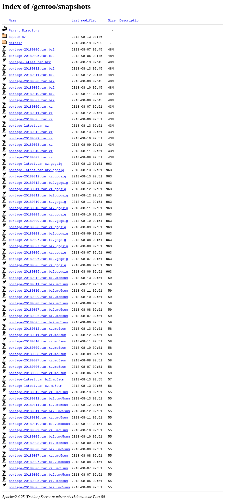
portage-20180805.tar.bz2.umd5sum (39, 487)
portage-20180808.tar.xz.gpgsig (37, 227)
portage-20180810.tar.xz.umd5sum (38, 417)
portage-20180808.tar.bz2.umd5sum (39, 449)
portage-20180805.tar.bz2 (32, 55)
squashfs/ (17, 36)
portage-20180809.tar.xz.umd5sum (38, 430)
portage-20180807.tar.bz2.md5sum (38, 309)
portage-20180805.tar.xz (31, 119)
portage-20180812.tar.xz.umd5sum (38, 392)
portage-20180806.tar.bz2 (32, 49)
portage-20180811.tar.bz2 (32, 74)
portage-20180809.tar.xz (31, 138)
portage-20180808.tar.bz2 (32, 81)
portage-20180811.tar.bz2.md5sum (38, 284)
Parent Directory (24, 30)
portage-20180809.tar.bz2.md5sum (38, 297)
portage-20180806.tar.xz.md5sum (37, 366)
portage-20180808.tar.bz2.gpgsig (38, 233)
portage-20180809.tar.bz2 (32, 87)
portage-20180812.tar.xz (31, 132)
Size (111, 20)
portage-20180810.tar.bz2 (32, 94)
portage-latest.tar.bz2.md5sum (36, 379)
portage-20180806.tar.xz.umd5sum (38, 468)
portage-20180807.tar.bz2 (32, 100)
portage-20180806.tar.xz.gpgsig (37, 252)
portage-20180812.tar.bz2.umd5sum (39, 398)
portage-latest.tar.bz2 (30, 62)
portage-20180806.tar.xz (31, 106)
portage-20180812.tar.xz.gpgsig (37, 176)
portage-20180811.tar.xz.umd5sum (38, 404)
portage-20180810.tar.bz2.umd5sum (39, 423)
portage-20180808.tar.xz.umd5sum (38, 442)
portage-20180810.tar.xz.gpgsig (37, 201)
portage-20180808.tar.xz (31, 144)
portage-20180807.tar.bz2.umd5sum (39, 462)
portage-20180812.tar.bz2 (32, 68)
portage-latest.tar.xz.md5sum (35, 385)
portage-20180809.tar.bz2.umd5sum (39, 436)
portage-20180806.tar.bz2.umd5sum (39, 474)
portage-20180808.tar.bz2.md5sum (38, 303)
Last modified (84, 20)
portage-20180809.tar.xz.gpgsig (37, 214)
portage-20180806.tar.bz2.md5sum (38, 316)
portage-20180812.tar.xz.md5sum (37, 328)
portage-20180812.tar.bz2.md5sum (38, 278)
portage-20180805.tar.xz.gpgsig (37, 265)
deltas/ (15, 43)
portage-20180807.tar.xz (31, 157)
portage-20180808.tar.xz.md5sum (37, 354)
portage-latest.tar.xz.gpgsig (35, 163)
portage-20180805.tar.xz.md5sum (37, 373)
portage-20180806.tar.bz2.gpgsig (38, 258)
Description (129, 20)
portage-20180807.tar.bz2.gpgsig (38, 246)
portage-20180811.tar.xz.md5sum (37, 335)
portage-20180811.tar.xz (31, 113)
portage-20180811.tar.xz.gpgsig (37, 189)
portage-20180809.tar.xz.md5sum (37, 347)
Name (12, 20)
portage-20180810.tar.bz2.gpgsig (38, 208)
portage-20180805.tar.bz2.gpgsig (38, 271)
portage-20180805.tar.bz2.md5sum (38, 322)
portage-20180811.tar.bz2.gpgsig (38, 195)
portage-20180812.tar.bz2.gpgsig (38, 182)
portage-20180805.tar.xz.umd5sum (38, 481)
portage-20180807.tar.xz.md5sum (37, 360)
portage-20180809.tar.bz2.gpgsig (38, 220)
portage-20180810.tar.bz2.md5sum (38, 290)
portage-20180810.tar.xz (31, 151)
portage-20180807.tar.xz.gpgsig (37, 239)
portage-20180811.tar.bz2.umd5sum (39, 411)
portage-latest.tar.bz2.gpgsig (36, 170)
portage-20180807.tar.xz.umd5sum (38, 455)
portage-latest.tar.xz (29, 125)
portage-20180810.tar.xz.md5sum (37, 341)
